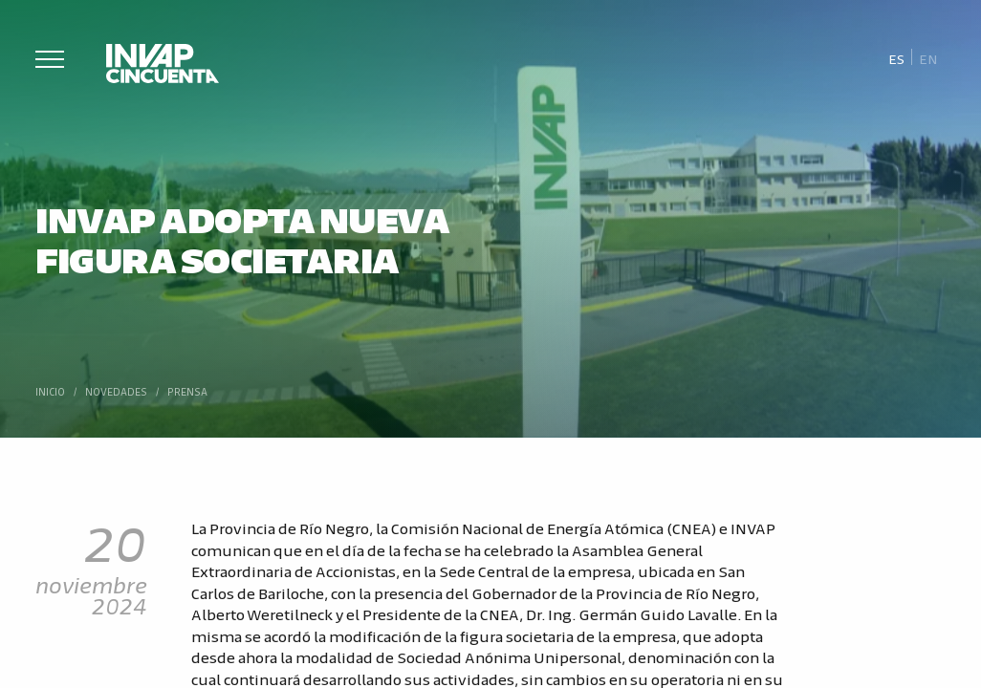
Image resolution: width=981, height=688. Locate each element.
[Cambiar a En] (928, 58)
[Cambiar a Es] (896, 58)
